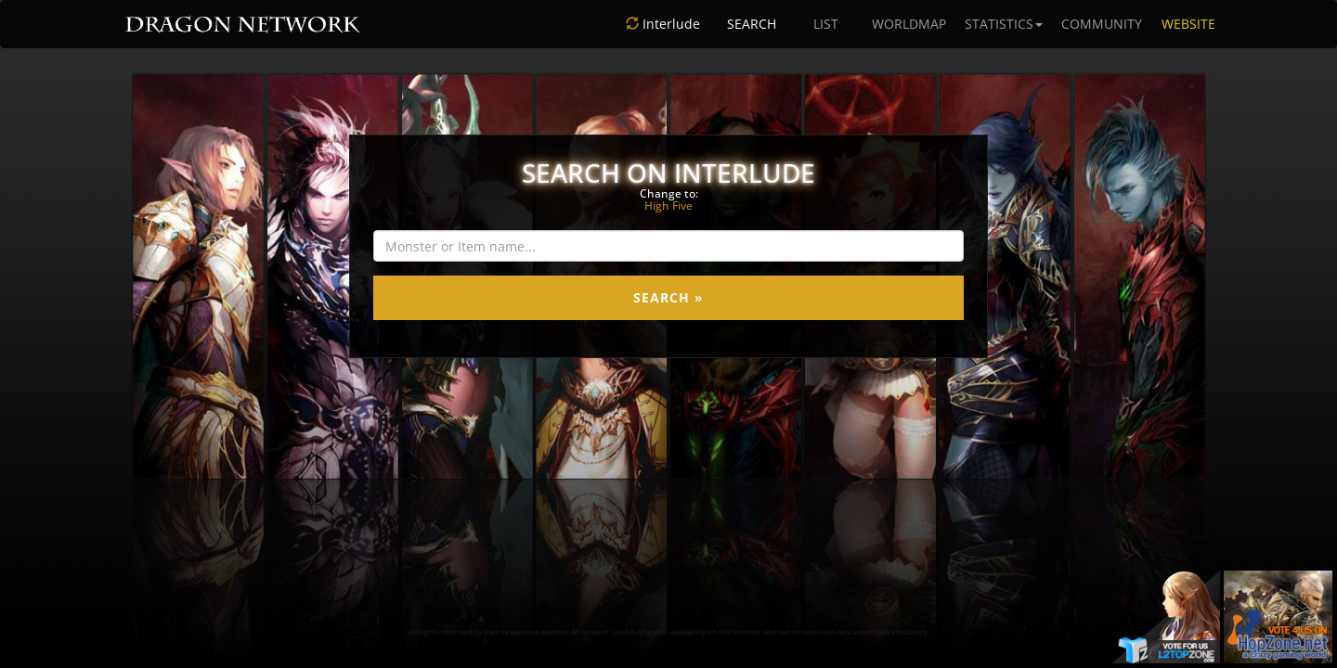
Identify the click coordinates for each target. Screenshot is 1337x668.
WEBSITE (1188, 23)
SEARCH (751, 23)
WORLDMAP (909, 23)
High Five (668, 205)
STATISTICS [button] (1004, 23)
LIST (825, 23)
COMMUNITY (1101, 23)
